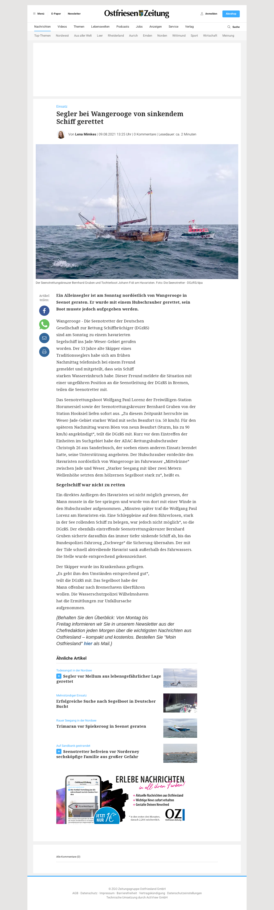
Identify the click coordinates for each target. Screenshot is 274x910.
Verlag (189, 26)
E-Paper (56, 13)
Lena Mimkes (85, 134)
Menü (38, 13)
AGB (75, 893)
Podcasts (122, 26)
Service (173, 26)
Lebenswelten (100, 26)
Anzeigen (155, 26)
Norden (162, 35)
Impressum (107, 893)
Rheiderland (116, 35)
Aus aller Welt (83, 35)
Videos (62, 26)
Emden (147, 35)
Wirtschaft (210, 35)
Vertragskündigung (152, 893)
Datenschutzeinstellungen (184, 893)
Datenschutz (88, 893)
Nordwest (62, 35)
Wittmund (179, 35)
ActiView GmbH (157, 897)
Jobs (139, 26)
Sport (194, 35)
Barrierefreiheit (127, 893)
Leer (100, 35)
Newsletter (74, 13)
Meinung (228, 35)
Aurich (133, 35)
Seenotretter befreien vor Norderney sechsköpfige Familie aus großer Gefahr (97, 754)
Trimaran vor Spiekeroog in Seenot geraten (101, 726)
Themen (79, 26)
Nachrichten (42, 26)
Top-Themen (42, 35)
